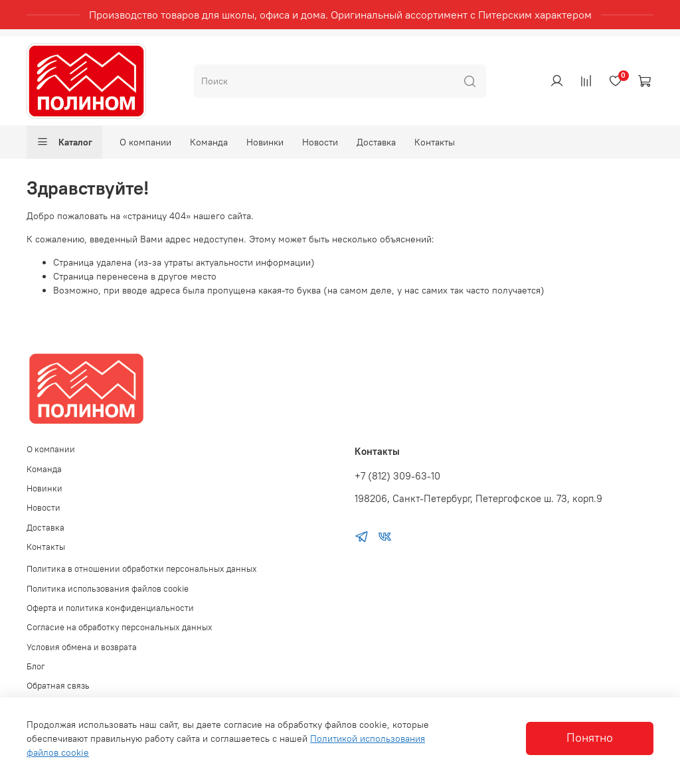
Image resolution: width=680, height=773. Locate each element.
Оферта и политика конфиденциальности (110, 608)
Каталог (64, 142)
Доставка (376, 142)
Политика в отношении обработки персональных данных (142, 569)
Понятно (589, 737)
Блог (36, 666)
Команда (209, 142)
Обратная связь (58, 686)
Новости (320, 142)
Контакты (434, 142)
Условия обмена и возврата (82, 647)
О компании (145, 142)
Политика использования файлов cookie (108, 589)
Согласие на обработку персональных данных (119, 627)
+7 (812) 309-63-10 (397, 476)
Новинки (265, 142)
